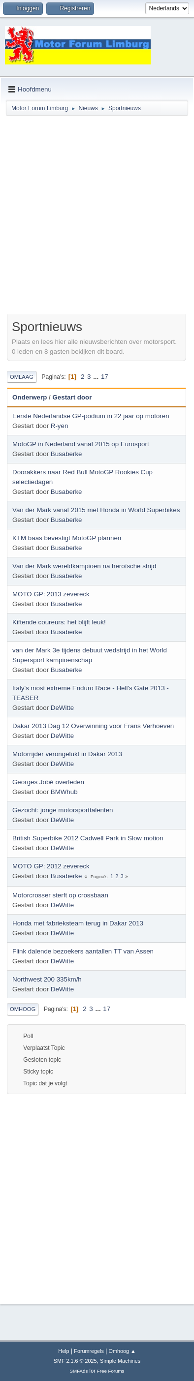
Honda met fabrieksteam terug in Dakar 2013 (77, 923)
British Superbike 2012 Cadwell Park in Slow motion (87, 838)
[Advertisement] (96, 216)
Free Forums (111, 1371)
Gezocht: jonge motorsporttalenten (62, 810)
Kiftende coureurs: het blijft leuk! (59, 622)
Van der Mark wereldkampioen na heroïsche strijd (84, 566)
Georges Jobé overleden (48, 782)
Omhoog (22, 1009)
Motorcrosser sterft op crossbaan (60, 895)
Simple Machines (120, 1361)
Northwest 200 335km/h (47, 979)
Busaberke (66, 454)
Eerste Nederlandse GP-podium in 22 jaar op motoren (90, 416)
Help (63, 1351)
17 (104, 376)
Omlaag (21, 377)
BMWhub (64, 792)
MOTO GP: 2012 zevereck (51, 866)
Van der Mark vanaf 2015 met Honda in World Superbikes (96, 510)
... (96, 376)
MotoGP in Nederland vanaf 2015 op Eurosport (80, 444)
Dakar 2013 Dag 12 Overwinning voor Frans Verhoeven (93, 726)
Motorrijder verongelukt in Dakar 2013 (67, 754)
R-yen (59, 426)
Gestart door (72, 397)
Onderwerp (29, 397)
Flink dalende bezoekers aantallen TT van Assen (83, 951)
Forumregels (89, 1351)
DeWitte (62, 707)
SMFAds (79, 1371)
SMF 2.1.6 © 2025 (75, 1361)
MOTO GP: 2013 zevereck (51, 594)
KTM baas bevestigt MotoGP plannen (66, 538)
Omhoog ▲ (122, 1351)
